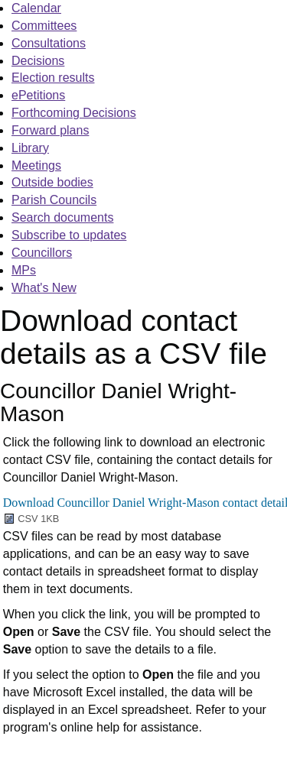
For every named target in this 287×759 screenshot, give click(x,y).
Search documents (62, 217)
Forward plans (50, 130)
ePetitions (38, 95)
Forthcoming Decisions (73, 112)
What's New (44, 287)
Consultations (48, 43)
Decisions (37, 60)
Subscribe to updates (68, 235)
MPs (23, 270)
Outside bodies (52, 182)
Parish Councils (53, 199)
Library (30, 147)
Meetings (36, 165)
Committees (44, 25)
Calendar (36, 8)
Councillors (41, 252)
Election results (53, 77)
